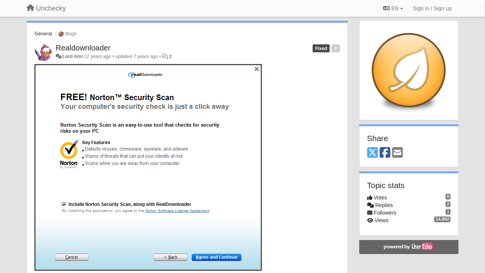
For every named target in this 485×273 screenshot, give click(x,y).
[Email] (397, 153)
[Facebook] (385, 153)
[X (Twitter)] (372, 153)
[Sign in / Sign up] (432, 8)
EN (393, 8)
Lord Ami (72, 56)
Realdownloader (83, 48)
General (43, 33)
